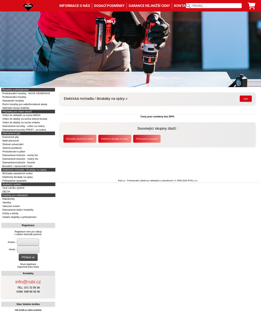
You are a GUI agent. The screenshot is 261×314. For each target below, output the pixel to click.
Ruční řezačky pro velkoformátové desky (24, 104)
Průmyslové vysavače (14, 180)
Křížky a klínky (10, 213)
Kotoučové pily (10, 137)
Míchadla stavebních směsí (17, 173)
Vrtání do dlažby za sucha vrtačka (21, 122)
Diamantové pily (11, 133)
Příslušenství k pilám (13, 151)
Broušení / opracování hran (17, 166)
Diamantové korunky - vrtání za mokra (23, 126)
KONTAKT (182, 6)
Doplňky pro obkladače (15, 195)
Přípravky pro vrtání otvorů (17, 111)
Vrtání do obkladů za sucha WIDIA (21, 115)
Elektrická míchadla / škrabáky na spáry (24, 169)
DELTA (6, 191)
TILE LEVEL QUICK (13, 187)
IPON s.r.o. (193, 180)
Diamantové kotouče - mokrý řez (20, 158)
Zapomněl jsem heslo (28, 267)
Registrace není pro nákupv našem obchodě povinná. (28, 233)
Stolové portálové (12, 147)
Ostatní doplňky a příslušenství (19, 217)
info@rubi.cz (28, 281)
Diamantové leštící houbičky (17, 209)
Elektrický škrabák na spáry (17, 177)
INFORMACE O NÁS (74, 6)
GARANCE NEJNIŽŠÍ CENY (149, 6)
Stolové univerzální (12, 144)
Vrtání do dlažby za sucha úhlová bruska (24, 118)
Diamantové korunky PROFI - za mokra (24, 129)
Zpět (246, 98)
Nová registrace (28, 264)
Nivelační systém (11, 184)
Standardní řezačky (13, 100)
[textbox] (214, 5)
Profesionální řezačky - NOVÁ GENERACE (26, 93)
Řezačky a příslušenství (15, 89)
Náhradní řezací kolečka (15, 107)
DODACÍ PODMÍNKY (109, 6)
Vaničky (6, 202)
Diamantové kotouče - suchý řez (20, 155)
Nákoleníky (8, 198)
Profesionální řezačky (14, 97)
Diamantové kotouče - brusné (18, 162)
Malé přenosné (10, 140)
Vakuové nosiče (11, 206)
